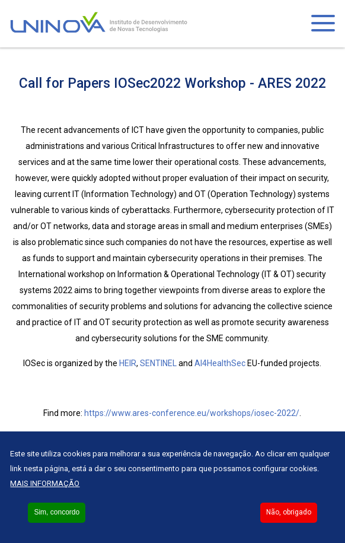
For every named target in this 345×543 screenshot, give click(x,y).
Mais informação (44, 483)
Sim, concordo (56, 512)
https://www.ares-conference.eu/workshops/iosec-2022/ (191, 413)
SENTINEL (158, 363)
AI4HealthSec (219, 363)
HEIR (127, 363)
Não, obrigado (288, 512)
